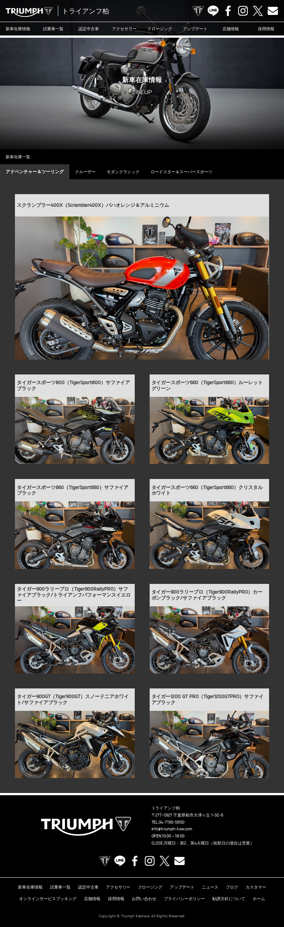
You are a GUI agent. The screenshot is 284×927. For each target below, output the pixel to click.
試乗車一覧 (53, 28)
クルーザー (85, 171)
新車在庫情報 (18, 28)
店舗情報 (230, 28)
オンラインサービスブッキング (48, 898)
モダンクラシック (123, 171)
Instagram (243, 10)
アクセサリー (124, 28)
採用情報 (266, 28)
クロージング (159, 28)
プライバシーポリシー (184, 898)
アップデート (195, 28)
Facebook (228, 10)
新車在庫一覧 (18, 156)
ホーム (259, 898)
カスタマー (256, 887)
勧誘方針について (228, 898)
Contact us (272, 10)
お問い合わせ (144, 898)
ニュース (210, 887)
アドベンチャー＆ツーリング (35, 171)
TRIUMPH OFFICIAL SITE (198, 10)
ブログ (232, 887)
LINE (213, 10)
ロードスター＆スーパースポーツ (181, 171)
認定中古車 (88, 28)
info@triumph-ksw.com (172, 828)
